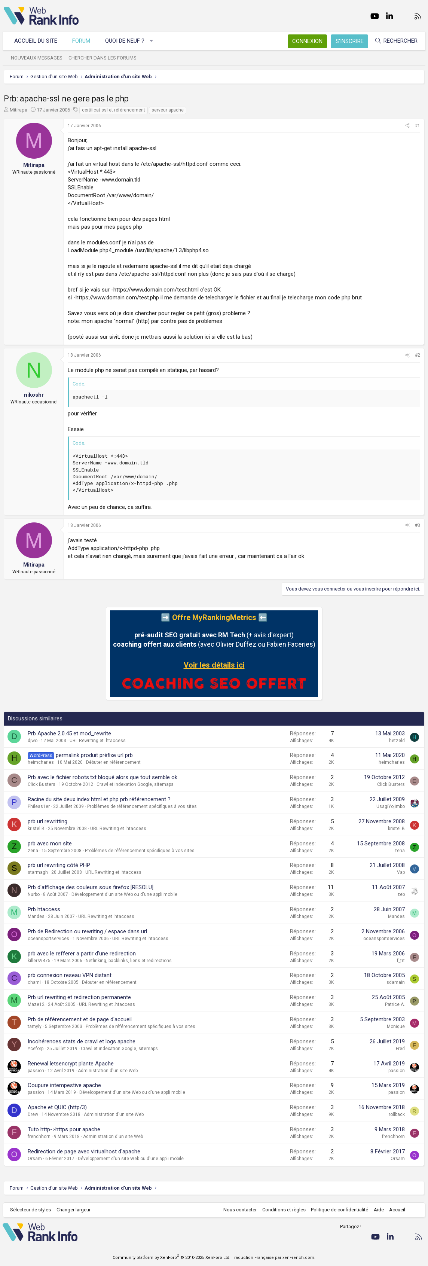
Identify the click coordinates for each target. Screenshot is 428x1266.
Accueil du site (36, 40)
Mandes (36, 916)
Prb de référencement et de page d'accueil (80, 1019)
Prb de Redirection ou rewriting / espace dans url (87, 931)
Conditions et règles (283, 1209)
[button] (152, 41)
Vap (401, 872)
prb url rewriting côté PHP (59, 865)
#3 (417, 525)
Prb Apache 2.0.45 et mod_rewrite (69, 733)
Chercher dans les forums (104, 58)
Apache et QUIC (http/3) (57, 1107)
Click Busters (41, 784)
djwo (32, 740)
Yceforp (35, 1048)
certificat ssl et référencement (113, 110)
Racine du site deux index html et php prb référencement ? (99, 799)
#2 (417, 355)
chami (34, 982)
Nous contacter (239, 1209)
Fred (400, 1048)
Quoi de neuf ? (126, 40)
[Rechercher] (395, 41)
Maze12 (36, 1004)
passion (36, 1070)
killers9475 (39, 960)
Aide (378, 1209)
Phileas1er (39, 806)
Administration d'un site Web (108, 1070)
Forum (82, 40)
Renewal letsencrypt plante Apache (71, 1063)
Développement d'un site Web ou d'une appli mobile (124, 894)
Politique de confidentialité (338, 1209)
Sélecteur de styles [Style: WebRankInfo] (31, 1209)
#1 (417, 125)
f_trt (401, 960)
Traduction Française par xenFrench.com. (273, 1257)
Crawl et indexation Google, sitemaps (135, 784)
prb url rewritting (47, 821)
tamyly (35, 1026)
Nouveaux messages (38, 58)
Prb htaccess (44, 909)
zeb (401, 894)
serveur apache (168, 110)
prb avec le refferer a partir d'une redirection (82, 953)
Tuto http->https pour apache (64, 1129)
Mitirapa (18, 110)
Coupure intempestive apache (64, 1085)
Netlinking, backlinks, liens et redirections (129, 960)
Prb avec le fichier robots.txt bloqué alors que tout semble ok (102, 777)
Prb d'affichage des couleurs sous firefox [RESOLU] (90, 887)
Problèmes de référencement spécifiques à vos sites (142, 806)
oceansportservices (48, 938)
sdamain (395, 982)
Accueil (396, 1209)
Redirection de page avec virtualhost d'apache (84, 1151)
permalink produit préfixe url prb (94, 755)
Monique (396, 1026)
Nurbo (34, 894)
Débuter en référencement (113, 762)
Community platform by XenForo (171, 1257)
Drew (33, 1114)
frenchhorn (39, 1136)
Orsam (35, 1158)
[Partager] (407, 126)
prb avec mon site (50, 843)
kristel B (36, 828)
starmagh (38, 872)
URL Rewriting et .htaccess (98, 740)
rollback (397, 1114)
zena (33, 850)
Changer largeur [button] (75, 1209)
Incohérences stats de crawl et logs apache (81, 1041)
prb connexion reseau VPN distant (69, 975)
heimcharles (41, 762)
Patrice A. (395, 1004)
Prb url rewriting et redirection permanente (79, 997)
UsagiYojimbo (390, 806)
